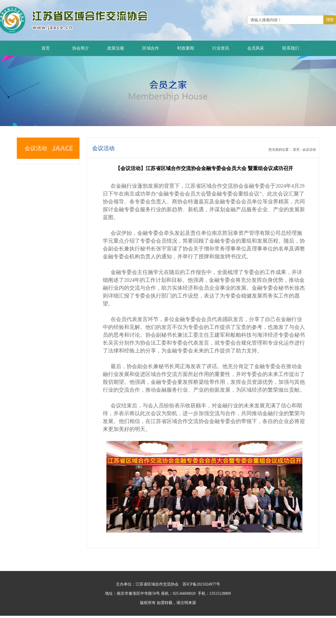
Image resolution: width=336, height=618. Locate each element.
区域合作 (150, 48)
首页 (45, 48)
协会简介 (80, 48)
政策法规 (115, 48)
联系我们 (290, 48)
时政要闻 (185, 48)
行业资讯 (220, 48)
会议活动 (309, 150)
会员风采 (255, 48)
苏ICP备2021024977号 (201, 584)
